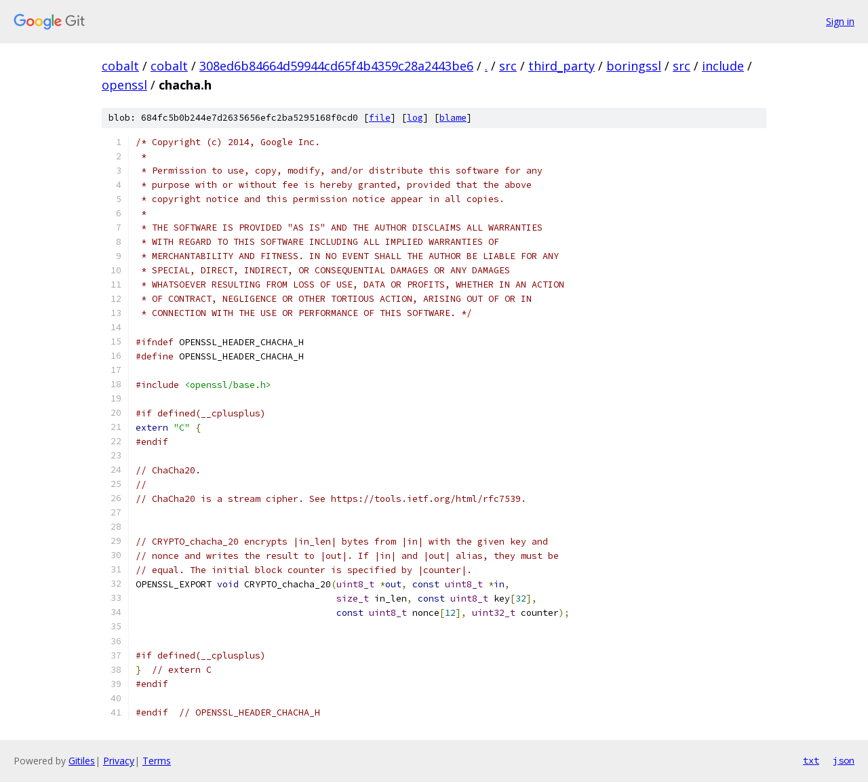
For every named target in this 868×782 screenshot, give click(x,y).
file (380, 117)
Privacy (118, 760)
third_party (561, 66)
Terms (156, 760)
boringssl (633, 66)
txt (811, 760)
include (723, 66)
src (508, 66)
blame (453, 117)
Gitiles (81, 760)
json (843, 760)
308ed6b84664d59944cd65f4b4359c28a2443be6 (336, 66)
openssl (124, 85)
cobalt (120, 66)
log (415, 117)
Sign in (840, 21)
